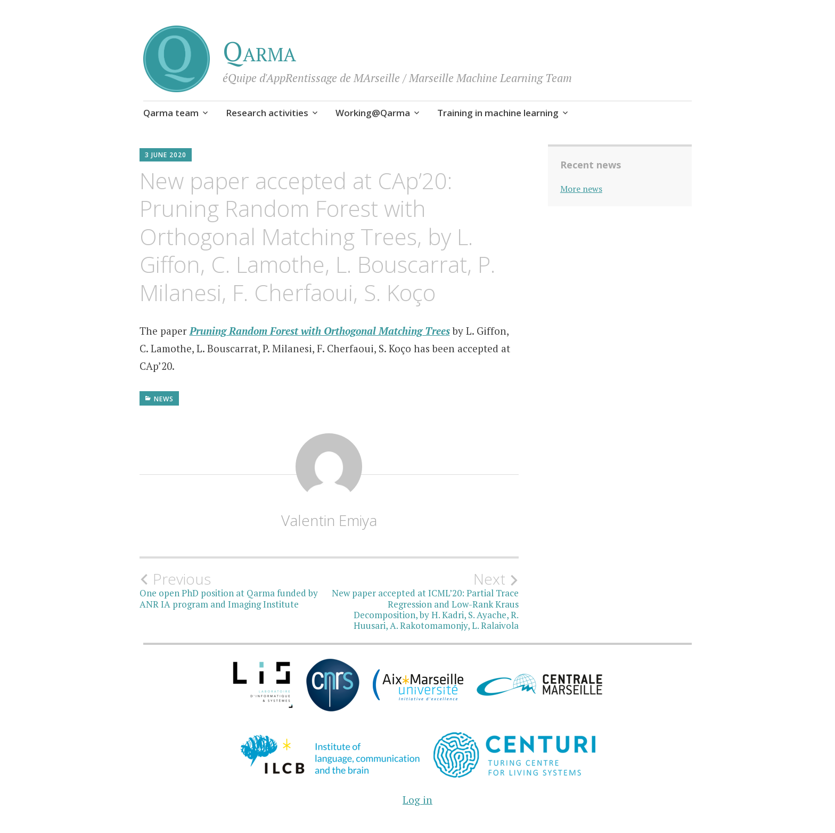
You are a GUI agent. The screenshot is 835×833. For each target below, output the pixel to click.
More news (581, 189)
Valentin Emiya (329, 520)
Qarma (259, 51)
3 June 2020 (165, 154)
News (164, 398)
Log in (417, 799)
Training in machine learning (498, 113)
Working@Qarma (372, 113)
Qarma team (171, 113)
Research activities (267, 113)
